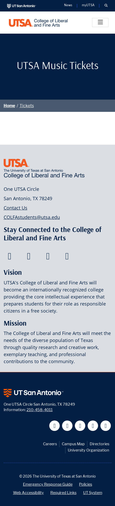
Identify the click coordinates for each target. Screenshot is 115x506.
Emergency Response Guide (47, 484)
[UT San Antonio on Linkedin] (93, 425)
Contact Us (15, 208)
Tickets (27, 105)
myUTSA (88, 5)
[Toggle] (100, 22)
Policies (85, 484)
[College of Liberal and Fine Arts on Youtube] (48, 257)
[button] (106, 6)
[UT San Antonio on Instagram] (105, 425)
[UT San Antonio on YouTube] (80, 425)
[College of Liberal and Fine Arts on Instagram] (67, 257)
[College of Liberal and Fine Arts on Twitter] (29, 257)
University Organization (88, 450)
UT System (92, 492)
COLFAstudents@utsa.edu (32, 217)
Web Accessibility (28, 492)
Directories (99, 444)
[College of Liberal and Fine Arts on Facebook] (9, 257)
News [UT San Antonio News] (68, 5)
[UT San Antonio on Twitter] (67, 425)
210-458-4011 (40, 409)
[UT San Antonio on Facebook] (54, 425)
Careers (50, 444)
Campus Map (73, 444)
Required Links (63, 492)
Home (9, 105)
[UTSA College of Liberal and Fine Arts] (38, 22)
